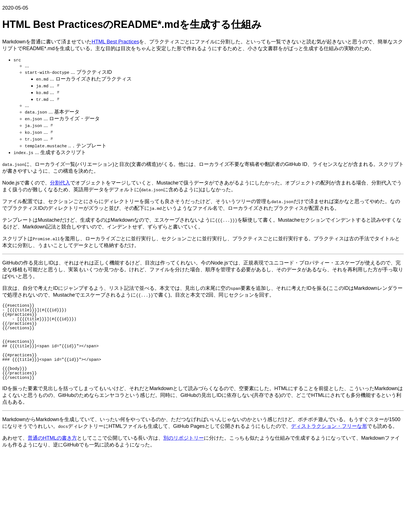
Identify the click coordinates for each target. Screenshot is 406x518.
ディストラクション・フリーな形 (329, 445)
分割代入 (60, 183)
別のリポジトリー (183, 457)
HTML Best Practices (115, 42)
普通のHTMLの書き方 (52, 457)
